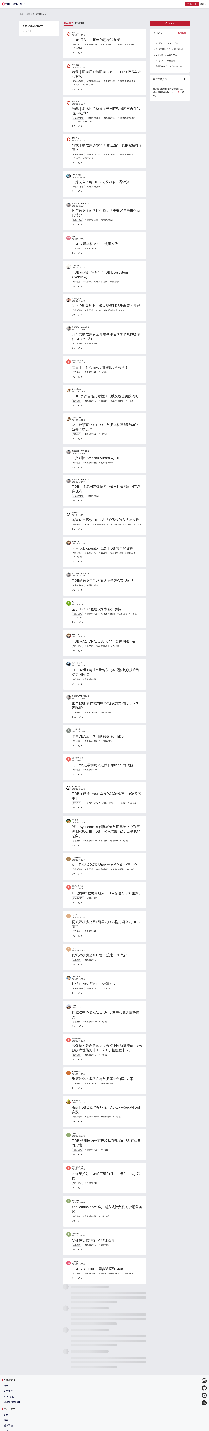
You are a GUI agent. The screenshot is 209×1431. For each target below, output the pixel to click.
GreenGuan (76, 389)
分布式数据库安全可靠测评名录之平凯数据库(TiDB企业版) (106, 336)
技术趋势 (79, 48)
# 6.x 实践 (158, 60)
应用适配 (128, 525)
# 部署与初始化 (161, 66)
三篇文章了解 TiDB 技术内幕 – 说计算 (100, 182)
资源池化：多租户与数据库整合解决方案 (102, 1079)
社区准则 (96, 1401)
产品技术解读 (78, 81)
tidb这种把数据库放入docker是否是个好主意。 (107, 893)
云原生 (78, 85)
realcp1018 (76, 977)
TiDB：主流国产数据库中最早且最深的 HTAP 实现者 (106, 489)
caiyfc (74, 1005)
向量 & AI (130, 45)
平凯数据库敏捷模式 (127, 81)
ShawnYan (76, 265)
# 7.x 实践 (158, 55)
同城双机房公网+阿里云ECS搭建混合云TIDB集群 (106, 924)
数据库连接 (105, 1216)
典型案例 (60, 1412)
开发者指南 (62, 1417)
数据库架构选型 (94, 81)
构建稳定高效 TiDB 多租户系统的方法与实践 (105, 520)
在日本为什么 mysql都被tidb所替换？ (100, 367)
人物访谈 (119, 45)
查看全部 (182, 33)
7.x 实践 (130, 401)
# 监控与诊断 (178, 49)
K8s (122, 310)
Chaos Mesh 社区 (30, 1406)
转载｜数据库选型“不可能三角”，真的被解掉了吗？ (107, 147)
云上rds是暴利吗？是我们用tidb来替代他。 (104, 765)
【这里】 (177, 92)
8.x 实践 (104, 372)
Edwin (74, 602)
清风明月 (75, 1262)
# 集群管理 (170, 60)
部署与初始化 (92, 553)
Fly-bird (75, 915)
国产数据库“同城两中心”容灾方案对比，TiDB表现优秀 (105, 705)
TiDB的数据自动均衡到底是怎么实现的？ (103, 580)
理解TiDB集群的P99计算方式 (94, 984)
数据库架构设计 (107, 45)
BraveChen (76, 787)
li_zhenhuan (76, 1072)
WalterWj (75, 541)
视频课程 (60, 1401)
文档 (124, 4)
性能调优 (88, 803)
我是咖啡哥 (76, 1100)
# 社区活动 (173, 43)
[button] (146, 4)
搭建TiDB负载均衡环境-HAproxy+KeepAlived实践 (106, 1109)
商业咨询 (114, 4)
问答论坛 (25, 1396)
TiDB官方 (75, 33)
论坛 (131, 4)
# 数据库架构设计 (33, 25)
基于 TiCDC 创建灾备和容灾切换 (96, 609)
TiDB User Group (100, 1390)
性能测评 (104, 401)
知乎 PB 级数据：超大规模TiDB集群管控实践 (106, 306)
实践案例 (76, 248)
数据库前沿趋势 (91, 45)
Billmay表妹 (76, 175)
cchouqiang (76, 858)
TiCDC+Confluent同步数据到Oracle (99, 1269)
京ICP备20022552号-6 (57, 1426)
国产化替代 (88, 85)
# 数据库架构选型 (162, 49)
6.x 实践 (134, 614)
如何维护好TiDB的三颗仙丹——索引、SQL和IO (106, 1176)
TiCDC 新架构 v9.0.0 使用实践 (95, 244)
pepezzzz (75, 1134)
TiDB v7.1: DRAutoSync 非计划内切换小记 (104, 641)
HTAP (99, 310)
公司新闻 (76, 45)
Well (73, 237)
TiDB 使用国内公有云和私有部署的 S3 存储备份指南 (106, 1143)
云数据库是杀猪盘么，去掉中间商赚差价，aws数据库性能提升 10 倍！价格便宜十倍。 (107, 1048)
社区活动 (104, 434)
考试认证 (60, 1406)
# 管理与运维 (160, 43)
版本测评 (104, 841)
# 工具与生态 (171, 55)
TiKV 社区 (26, 1401)
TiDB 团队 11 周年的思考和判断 (96, 40)
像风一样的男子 (78, 663)
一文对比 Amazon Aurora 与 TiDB (97, 458)
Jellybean (75, 513)
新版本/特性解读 (117, 401)
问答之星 (96, 1396)
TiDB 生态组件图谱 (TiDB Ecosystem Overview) (100, 274)
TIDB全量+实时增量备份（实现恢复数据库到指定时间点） (106, 672)
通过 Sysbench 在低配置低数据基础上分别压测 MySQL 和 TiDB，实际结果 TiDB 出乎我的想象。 (106, 831)
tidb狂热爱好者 (77, 360)
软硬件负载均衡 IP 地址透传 (93, 1240)
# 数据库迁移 (176, 66)
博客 (139, 4)
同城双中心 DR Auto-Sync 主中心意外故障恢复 (105, 1014)
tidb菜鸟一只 (76, 820)
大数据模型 (76, 729)
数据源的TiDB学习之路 (80, 204)
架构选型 (76, 282)
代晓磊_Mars (77, 299)
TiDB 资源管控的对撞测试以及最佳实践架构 (105, 396)
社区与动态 (77, 220)
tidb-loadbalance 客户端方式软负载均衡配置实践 (107, 1209)
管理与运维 (115, 282)
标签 (28, 14)
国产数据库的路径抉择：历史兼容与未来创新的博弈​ (106, 213)
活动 (155, 4)
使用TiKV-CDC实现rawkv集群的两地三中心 (104, 864)
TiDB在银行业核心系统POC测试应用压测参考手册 (106, 796)
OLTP (97, 803)
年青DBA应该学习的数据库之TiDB (98, 736)
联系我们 (96, 1406)
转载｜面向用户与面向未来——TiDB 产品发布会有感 (107, 74)
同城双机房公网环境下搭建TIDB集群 (99, 955)
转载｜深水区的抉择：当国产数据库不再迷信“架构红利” (106, 111)
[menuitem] (105, 4)
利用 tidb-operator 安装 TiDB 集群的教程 (102, 548)
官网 (105, 4)
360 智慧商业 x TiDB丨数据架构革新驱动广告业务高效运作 (106, 427)
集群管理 (88, 282)
